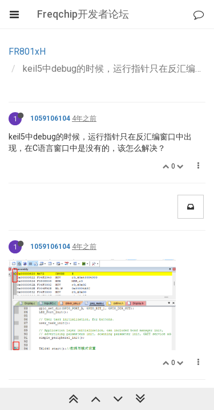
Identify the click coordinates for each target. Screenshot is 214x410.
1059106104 (50, 118)
